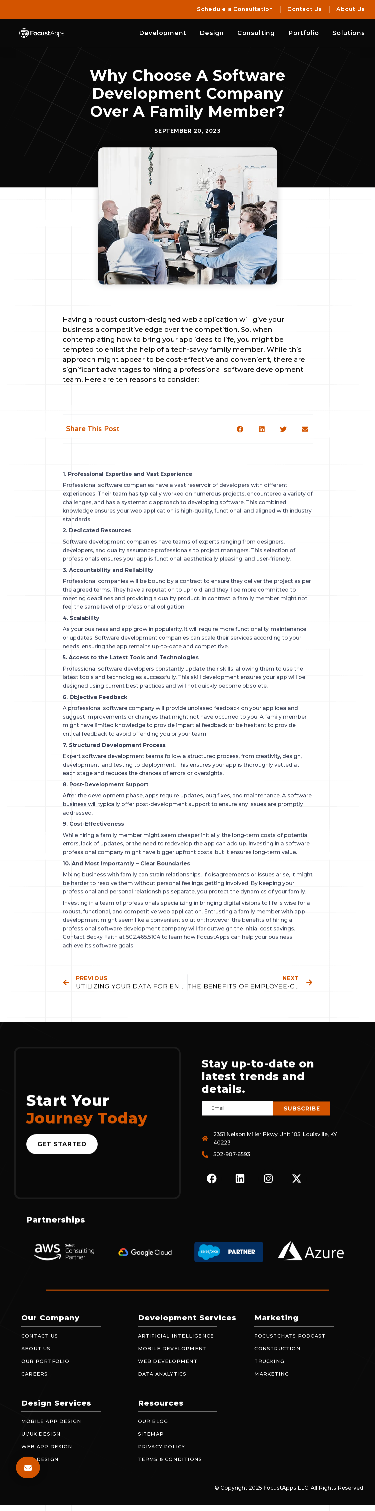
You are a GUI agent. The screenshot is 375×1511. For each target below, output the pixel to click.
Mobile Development (172, 1349)
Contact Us (304, 9)
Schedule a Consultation (235, 9)
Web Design (40, 1460)
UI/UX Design (41, 1434)
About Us (350, 9)
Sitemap (151, 1434)
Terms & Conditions (170, 1460)
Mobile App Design (51, 1422)
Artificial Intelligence (176, 1336)
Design (212, 33)
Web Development (168, 1362)
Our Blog (153, 1422)
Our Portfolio (45, 1362)
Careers (34, 1374)
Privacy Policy (161, 1447)
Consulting (256, 33)
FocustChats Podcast (289, 1336)
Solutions (348, 33)
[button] (240, 429)
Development (162, 33)
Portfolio (303, 33)
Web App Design (46, 1447)
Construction (277, 1349)
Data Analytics (162, 1374)
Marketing (271, 1374)
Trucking (269, 1362)
